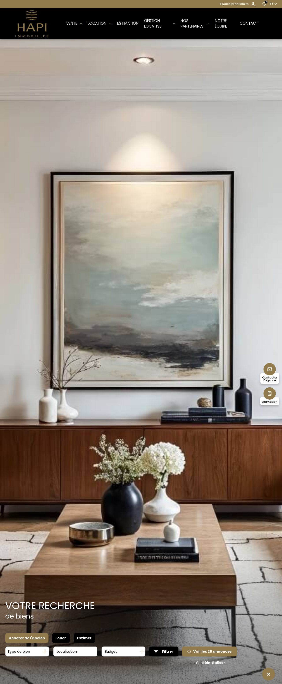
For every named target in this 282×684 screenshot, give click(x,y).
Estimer (84, 638)
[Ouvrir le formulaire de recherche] (163, 651)
